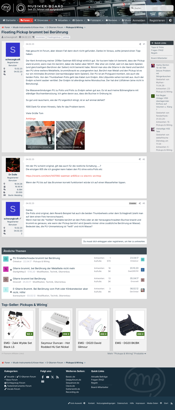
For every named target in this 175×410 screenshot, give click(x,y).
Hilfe (132, 403)
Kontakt (91, 403)
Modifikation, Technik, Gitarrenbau (53, 271)
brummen (40, 37)
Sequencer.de (72, 382)
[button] (17, 20)
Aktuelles (63, 20)
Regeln (154, 53)
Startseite (11, 20)
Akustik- (9, 376)
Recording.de (72, 392)
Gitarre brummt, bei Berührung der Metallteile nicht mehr (44, 268)
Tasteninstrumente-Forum (17, 386)
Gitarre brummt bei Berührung (29, 278)
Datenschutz (122, 403)
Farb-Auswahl (75, 403)
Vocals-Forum (12, 389)
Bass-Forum (11, 379)
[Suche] (152, 8)
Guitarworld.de (73, 389)
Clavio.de (70, 386)
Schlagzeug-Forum (14, 382)
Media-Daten (152, 403)
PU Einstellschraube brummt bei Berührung (36, 258)
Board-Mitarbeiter (159, 58)
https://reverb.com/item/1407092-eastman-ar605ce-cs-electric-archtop (63, 175)
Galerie (79, 20)
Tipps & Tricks (157, 47)
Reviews (112, 20)
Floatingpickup (54, 37)
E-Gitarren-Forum (26, 376)
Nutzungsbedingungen (106, 403)
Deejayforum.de (73, 379)
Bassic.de (70, 376)
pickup (66, 37)
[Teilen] (140, 44)
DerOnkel (134, 291)
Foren (26, 20)
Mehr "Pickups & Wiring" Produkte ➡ (127, 353)
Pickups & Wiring (41, 261)
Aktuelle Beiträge (99, 376)
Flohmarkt (95, 20)
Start (166, 403)
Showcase (43, 20)
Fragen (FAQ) (157, 50)
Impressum (140, 403)
